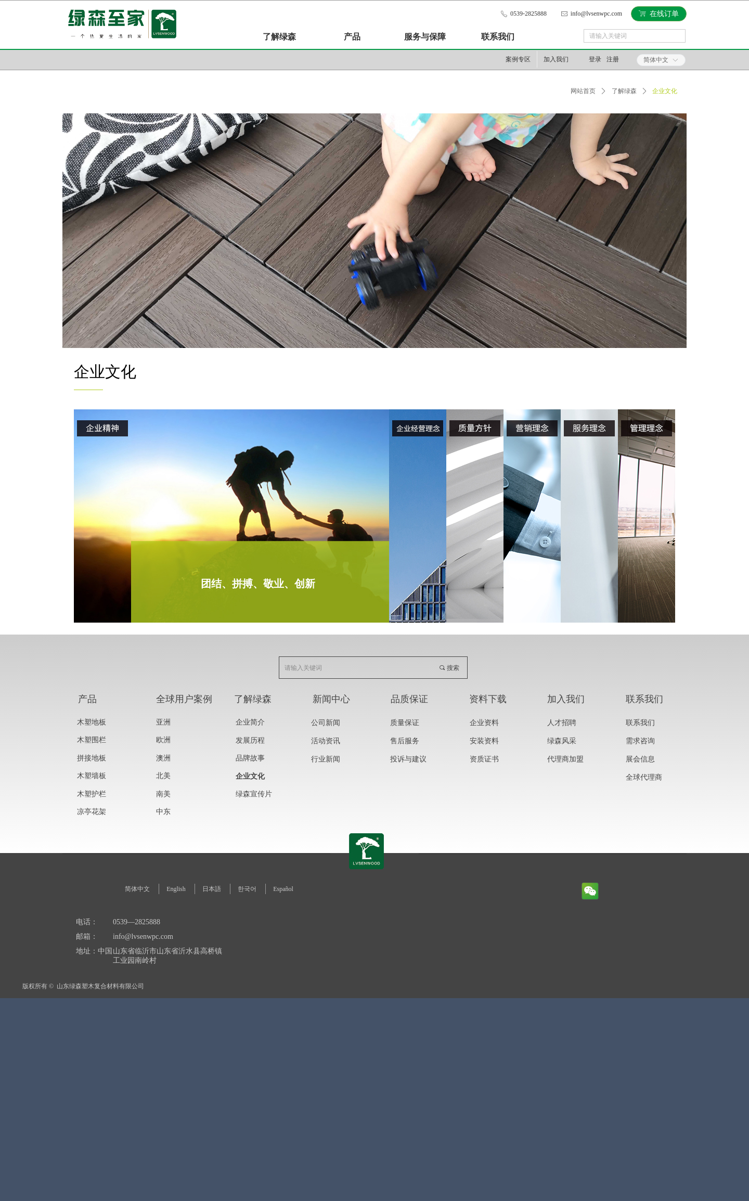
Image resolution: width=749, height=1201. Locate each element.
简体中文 (655, 59)
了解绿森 (279, 36)
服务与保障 (425, 36)
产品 (352, 36)
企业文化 (664, 91)
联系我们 (497, 36)
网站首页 (583, 91)
